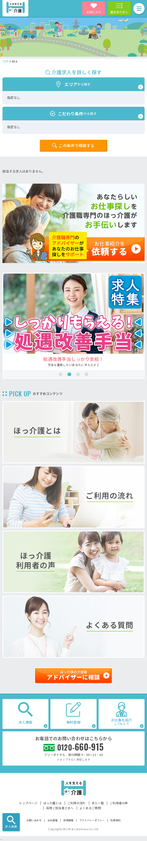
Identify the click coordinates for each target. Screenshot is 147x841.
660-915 (80, 746)
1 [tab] (61, 374)
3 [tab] (78, 374)
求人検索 (11, 826)
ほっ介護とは (52, 803)
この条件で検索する (76, 145)
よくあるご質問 (90, 808)
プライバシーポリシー (92, 820)
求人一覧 (98, 803)
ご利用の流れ (76, 803)
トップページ (28, 803)
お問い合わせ (34, 820)
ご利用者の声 (119, 803)
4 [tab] (86, 374)
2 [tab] (69, 374)
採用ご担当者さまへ (60, 808)
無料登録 (73, 722)
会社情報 (52, 820)
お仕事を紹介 (122, 722)
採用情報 (68, 820)
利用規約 (115, 820)
